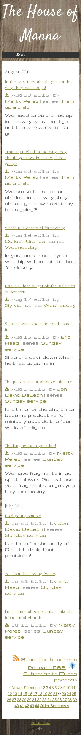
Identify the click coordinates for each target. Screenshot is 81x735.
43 (32, 706)
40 (17, 706)
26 (9, 700)
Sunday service (25, 401)
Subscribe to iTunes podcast (50, 673)
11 (73, 688)
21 (55, 694)
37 (64, 700)
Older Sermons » (54, 706)
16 (30, 694)
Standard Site (40, 723)
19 (45, 694)
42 (27, 706)
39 (75, 700)
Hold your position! (23, 516)
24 (69, 694)
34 (49, 700)
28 (19, 700)
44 (37, 706)
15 (25, 694)
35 (54, 700)
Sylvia (13, 305)
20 (50, 694)
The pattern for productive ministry (39, 381)
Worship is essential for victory (35, 228)
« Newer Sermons (23, 688)
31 (34, 700)
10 (68, 688)
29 (24, 700)
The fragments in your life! (30, 445)
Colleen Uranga (25, 241)
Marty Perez (22, 101)
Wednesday (21, 247)
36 (59, 700)
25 (74, 694)
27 (14, 700)
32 (39, 700)
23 (64, 694)
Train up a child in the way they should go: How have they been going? (36, 157)
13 (15, 694)
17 (35, 694)
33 (44, 700)
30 (29, 700)
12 (10, 694)
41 (22, 706)
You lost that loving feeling (31, 574)
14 (20, 694)
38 (70, 700)
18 (40, 694)
